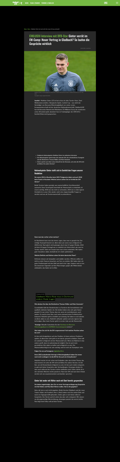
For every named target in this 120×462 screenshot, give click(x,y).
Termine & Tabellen (47, 3)
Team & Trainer (35, 3)
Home (25, 29)
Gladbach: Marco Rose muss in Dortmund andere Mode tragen (54, 297)
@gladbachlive (59, 351)
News (26, 3)
